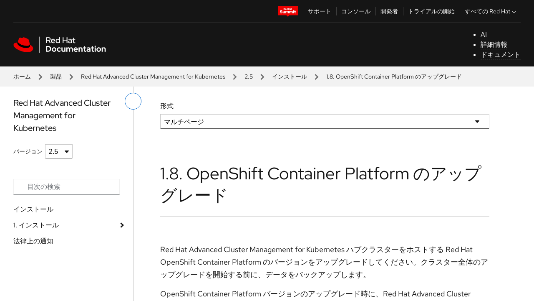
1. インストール (36, 225)
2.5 (248, 76)
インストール (289, 76)
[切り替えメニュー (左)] (133, 101)
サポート (319, 11)
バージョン (28, 151)
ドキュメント (501, 54)
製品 (56, 76)
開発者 (389, 11)
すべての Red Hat (491, 11)
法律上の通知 (33, 241)
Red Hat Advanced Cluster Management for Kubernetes (153, 76)
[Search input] (66, 187)
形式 (167, 106)
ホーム (22, 76)
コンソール (355, 11)
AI (484, 34)
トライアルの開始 (431, 11)
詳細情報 (494, 44)
